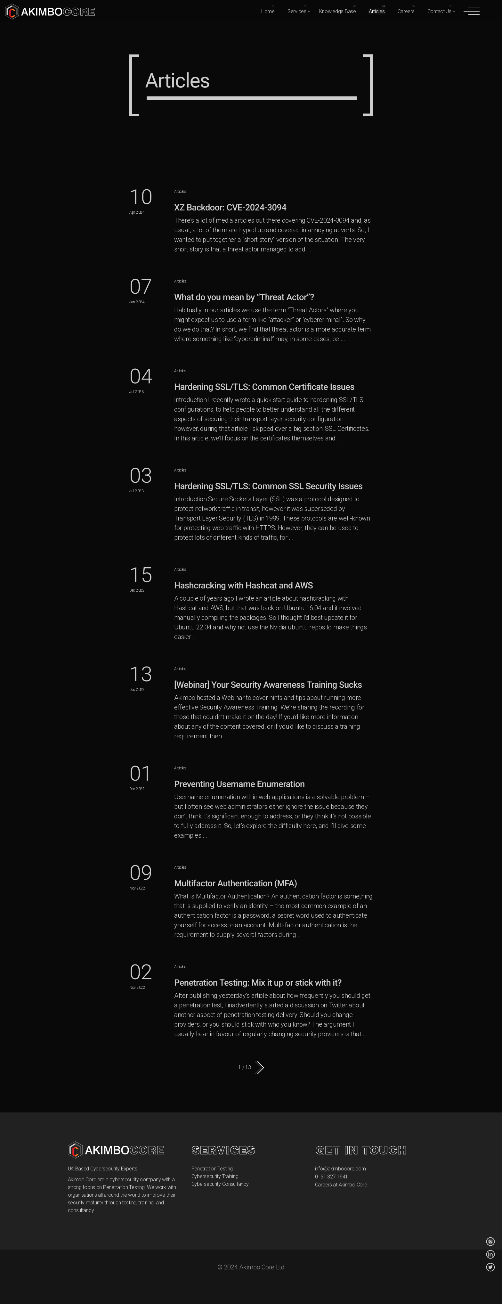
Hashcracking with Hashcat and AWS (243, 585)
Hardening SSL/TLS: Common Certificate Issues (264, 387)
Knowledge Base (337, 11)
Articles (377, 11)
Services (296, 11)
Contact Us (439, 11)
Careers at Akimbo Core (341, 1185)
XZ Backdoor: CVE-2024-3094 (230, 207)
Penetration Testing (212, 1169)
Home (268, 11)
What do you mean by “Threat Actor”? (244, 297)
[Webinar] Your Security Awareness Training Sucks (268, 685)
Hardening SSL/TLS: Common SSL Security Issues (268, 486)
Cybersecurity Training (215, 1176)
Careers (406, 11)
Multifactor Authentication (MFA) (235, 883)
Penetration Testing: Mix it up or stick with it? (258, 983)
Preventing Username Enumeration (239, 784)
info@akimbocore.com (340, 1169)
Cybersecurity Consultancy (220, 1184)
